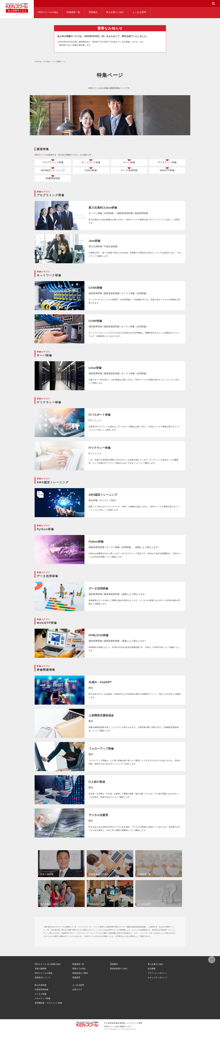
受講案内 (93, 12)
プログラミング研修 (53, 165)
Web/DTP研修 (167, 178)
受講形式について (42, 992)
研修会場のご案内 (80, 988)
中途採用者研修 (41, 1004)
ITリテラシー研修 (167, 165)
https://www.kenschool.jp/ (136, 941)
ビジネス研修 (40, 1008)
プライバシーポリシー (157, 988)
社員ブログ (77, 1004)
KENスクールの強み (48, 12)
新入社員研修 (40, 1000)
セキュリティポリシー (157, 992)
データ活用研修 (129, 178)
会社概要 (152, 983)
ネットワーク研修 (91, 165)
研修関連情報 (52, 191)
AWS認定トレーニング (52, 178)
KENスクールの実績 (43, 988)
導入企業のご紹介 (115, 12)
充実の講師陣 (40, 983)
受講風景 (76, 992)
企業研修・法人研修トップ (45, 62)
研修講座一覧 (73, 12)
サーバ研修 (129, 165)
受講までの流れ (79, 983)
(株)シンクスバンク (130, 1038)
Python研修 (91, 178)
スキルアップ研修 (42, 1013)
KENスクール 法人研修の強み (48, 979)
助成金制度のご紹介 (119, 983)
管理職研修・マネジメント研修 (48, 1017)
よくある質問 (139, 12)
